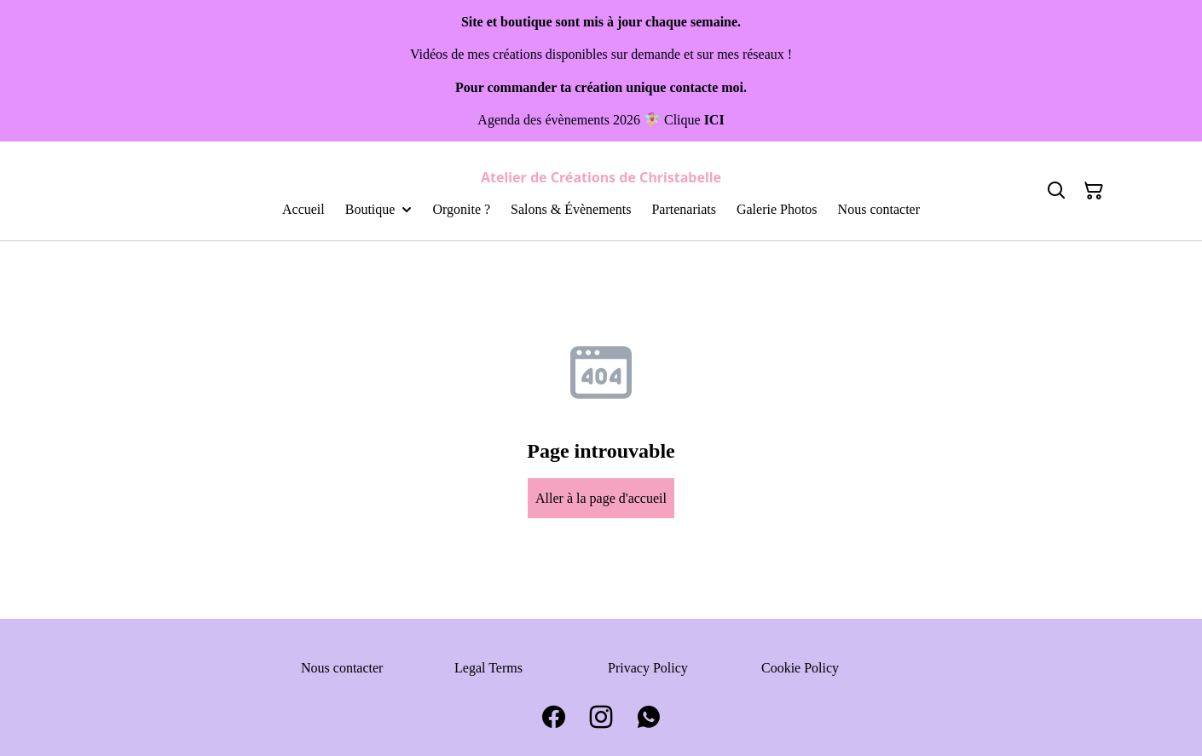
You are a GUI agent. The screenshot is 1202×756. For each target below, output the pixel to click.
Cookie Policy (800, 668)
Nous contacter (342, 668)
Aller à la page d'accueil (601, 498)
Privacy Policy (648, 668)
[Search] (1056, 191)
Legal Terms (488, 668)
